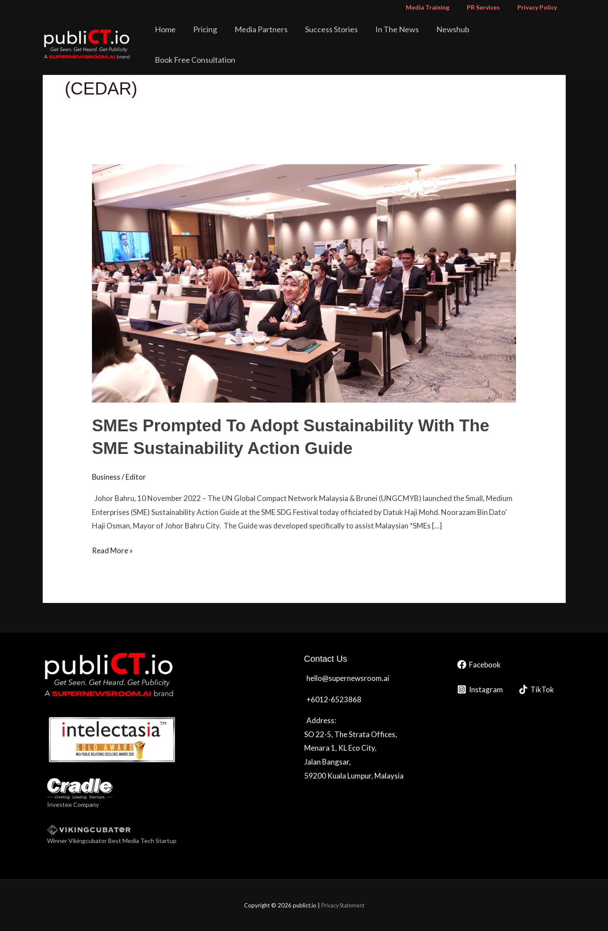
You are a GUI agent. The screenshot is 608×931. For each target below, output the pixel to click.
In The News (403, 36)
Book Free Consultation (521, 36)
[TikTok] (536, 689)
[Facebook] (479, 664)
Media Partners (279, 36)
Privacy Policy (540, 7)
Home (195, 36)
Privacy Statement (342, 904)
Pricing (229, 36)
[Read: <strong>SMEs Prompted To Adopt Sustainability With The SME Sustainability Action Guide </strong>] (304, 282)
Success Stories (343, 36)
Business (106, 476)
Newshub (452, 36)
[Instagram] (480, 689)
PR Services (491, 7)
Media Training (440, 7)
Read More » (112, 549)
